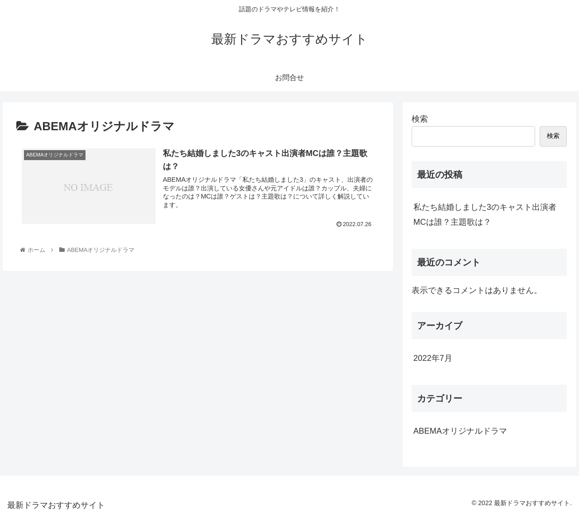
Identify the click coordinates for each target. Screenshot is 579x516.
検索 (420, 118)
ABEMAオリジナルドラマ (460, 431)
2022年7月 (432, 358)
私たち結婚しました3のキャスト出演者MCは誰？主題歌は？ (484, 214)
